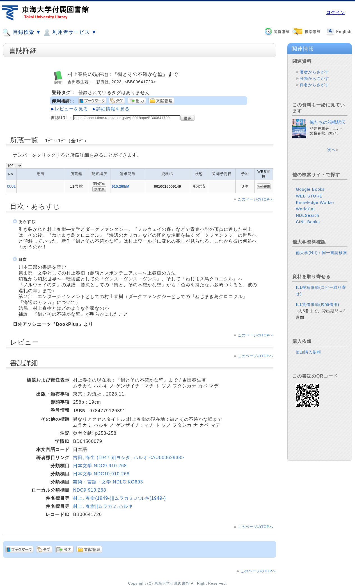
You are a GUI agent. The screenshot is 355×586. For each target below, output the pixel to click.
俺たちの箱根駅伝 (327, 122)
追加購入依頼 (308, 352)
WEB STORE (309, 196)
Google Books (310, 189)
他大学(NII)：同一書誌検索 (321, 252)
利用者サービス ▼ (69, 32)
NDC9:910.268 (89, 490)
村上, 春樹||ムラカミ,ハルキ (103, 506)
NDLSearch (307, 215)
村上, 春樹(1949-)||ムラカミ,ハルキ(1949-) (119, 498)
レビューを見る (71, 108)
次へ (331, 149)
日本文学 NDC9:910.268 (100, 465)
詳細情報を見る (113, 108)
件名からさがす (314, 85)
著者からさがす (314, 72)
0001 (11, 186)
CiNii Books (308, 222)
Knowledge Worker (315, 202)
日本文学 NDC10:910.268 (101, 473)
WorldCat (305, 209)
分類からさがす (314, 78)
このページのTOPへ (255, 199)
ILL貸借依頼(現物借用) (317, 304)
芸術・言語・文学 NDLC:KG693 (108, 482)
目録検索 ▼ (21, 32)
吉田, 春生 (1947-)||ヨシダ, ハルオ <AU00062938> (128, 457)
